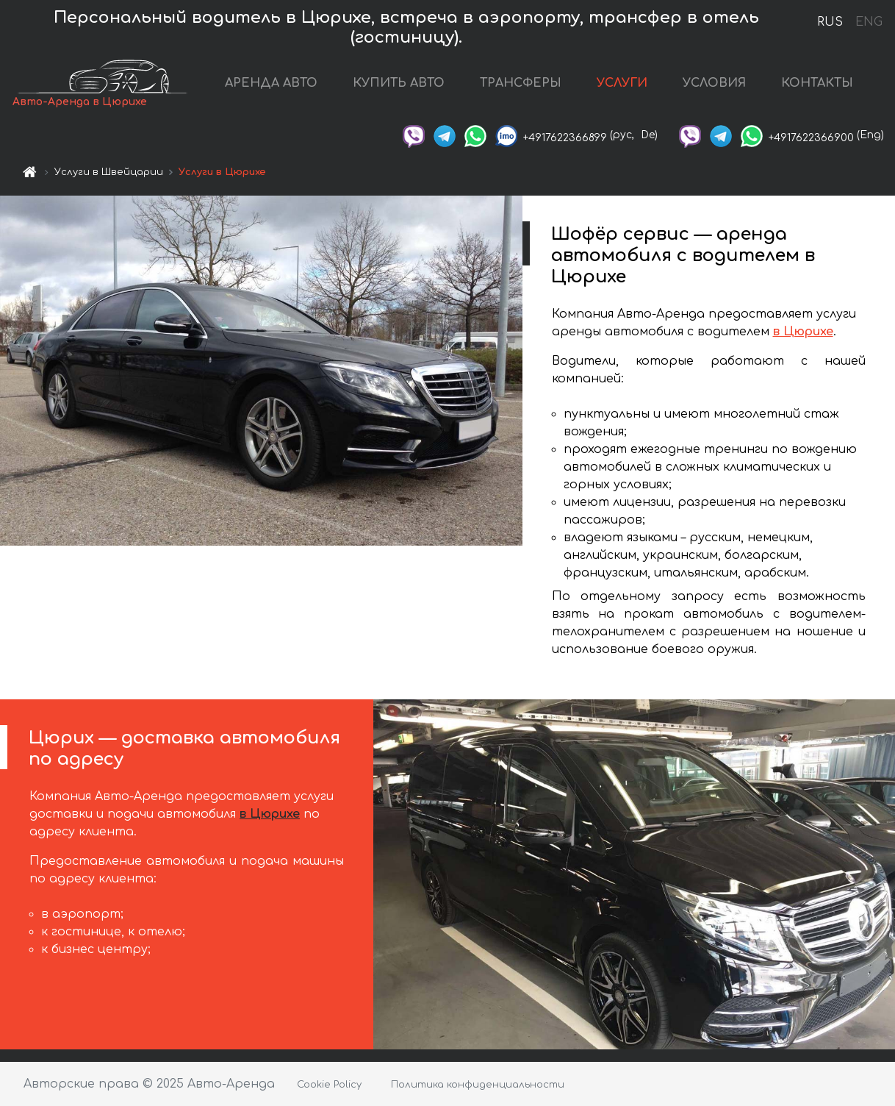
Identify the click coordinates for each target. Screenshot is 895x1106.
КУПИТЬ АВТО (399, 83)
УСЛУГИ (622, 83)
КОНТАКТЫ (817, 83)
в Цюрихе (803, 331)
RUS (830, 22)
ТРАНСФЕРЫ (520, 83)
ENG (868, 22)
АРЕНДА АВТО (271, 83)
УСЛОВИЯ (714, 83)
